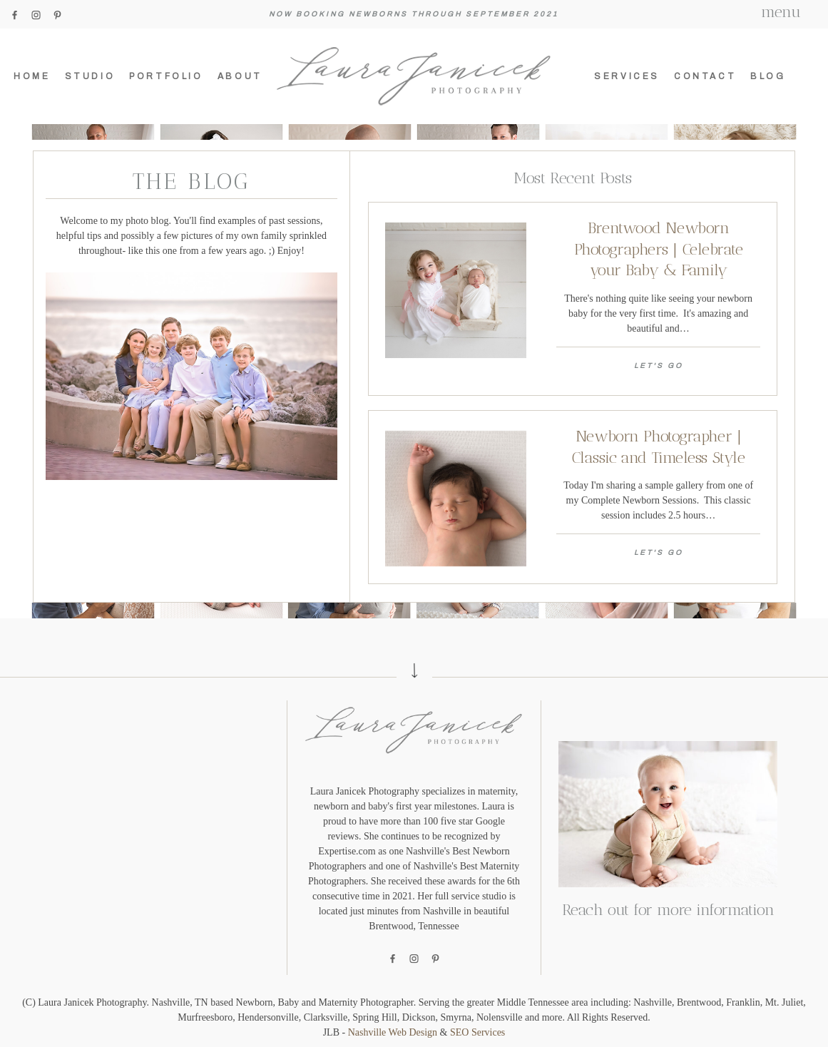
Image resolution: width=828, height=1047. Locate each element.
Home (32, 76)
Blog (767, 76)
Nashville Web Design (392, 1032)
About (240, 76)
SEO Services (477, 1032)
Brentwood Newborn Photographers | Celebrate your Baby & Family (658, 249)
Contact (705, 76)
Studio (90, 76)
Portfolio (166, 76)
